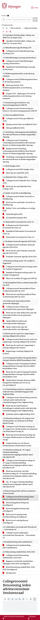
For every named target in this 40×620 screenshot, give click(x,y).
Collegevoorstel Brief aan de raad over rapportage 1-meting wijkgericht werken (20, 340)
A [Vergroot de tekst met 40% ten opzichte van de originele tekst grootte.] (10, 31)
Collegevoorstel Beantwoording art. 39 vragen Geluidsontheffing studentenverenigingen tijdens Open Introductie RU (19, 464)
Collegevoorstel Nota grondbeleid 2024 (18, 119)
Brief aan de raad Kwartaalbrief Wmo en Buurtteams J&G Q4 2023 (19, 295)
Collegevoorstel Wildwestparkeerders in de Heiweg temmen (20, 80)
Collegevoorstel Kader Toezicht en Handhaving (18, 197)
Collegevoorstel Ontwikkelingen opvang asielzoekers (18, 62)
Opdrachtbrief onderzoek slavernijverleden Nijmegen (15, 322)
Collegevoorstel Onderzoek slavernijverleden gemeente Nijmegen (18, 308)
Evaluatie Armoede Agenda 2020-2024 (20, 257)
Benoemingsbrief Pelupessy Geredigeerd (16, 504)
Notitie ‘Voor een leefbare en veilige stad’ (19, 209)
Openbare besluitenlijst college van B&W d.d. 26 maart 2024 (19, 42)
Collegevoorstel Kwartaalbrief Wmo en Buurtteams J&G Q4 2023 (19, 289)
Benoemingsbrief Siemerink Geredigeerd (16, 510)
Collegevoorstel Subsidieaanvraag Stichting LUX (18, 52)
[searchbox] (17, 19)
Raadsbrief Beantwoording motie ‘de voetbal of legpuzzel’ (19, 274)
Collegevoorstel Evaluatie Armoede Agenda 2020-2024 (19, 246)
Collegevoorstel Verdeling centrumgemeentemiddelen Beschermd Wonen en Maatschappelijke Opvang (19, 142)
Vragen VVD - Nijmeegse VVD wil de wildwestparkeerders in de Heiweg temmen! (19, 96)
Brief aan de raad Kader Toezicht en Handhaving (19, 203)
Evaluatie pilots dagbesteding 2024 (19, 414)
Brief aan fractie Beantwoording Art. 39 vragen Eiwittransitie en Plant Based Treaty (19, 437)
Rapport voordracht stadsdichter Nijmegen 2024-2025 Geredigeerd (18, 562)
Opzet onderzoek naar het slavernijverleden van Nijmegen (16, 328)
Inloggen (32, 617)
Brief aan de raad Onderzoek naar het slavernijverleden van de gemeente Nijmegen (19, 315)
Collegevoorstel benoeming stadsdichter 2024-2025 (16, 556)
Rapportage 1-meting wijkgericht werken (18, 352)
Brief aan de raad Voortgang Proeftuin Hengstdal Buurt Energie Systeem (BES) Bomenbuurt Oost (20, 374)
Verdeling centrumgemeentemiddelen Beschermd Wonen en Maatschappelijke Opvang (20, 159)
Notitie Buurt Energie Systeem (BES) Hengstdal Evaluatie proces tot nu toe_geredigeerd (19, 382)
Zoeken (4, 15)
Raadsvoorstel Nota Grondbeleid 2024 (20, 124)
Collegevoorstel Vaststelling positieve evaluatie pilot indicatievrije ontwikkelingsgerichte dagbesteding (20, 399)
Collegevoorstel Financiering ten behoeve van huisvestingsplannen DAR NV (20, 109)
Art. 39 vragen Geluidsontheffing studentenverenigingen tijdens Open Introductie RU (18, 484)
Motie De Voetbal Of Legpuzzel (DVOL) (20, 278)
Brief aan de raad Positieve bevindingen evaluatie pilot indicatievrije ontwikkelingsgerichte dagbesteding (19, 408)
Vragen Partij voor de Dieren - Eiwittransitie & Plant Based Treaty (17, 444)
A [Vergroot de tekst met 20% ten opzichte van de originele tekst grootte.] (6, 31)
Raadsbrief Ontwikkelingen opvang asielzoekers (19, 68)
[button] (35, 19)
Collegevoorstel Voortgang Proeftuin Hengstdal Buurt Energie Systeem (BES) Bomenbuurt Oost (19, 366)
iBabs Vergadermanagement (13, 617)
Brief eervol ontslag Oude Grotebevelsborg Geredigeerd (15, 515)
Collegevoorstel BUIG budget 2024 (18, 169)
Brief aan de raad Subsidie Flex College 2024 (17, 187)
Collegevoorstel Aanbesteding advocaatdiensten (17, 546)
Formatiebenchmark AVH (15, 218)
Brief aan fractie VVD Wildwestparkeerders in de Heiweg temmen (17, 87)
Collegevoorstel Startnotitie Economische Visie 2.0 (16, 226)
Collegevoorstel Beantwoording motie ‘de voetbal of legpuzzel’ (20, 268)
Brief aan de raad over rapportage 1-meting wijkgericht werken (19, 346)
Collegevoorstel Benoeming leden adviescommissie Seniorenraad (18, 498)
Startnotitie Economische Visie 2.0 (18, 237)
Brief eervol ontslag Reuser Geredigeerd (15, 521)
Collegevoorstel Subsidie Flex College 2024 (20, 182)
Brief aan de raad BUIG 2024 (16, 173)
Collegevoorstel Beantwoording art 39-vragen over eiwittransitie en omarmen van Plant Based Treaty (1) (20, 429)
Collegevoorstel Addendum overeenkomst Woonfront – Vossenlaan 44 (19, 535)
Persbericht (9, 573)
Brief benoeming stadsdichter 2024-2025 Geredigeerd (19, 568)
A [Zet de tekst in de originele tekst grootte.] (3, 31)
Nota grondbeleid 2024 (14, 128)
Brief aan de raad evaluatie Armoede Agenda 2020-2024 (19, 252)
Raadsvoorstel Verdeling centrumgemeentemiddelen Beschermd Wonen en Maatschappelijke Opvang (19, 151)
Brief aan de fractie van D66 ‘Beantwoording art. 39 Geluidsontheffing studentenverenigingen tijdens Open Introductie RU (20, 474)
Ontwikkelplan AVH (12, 214)
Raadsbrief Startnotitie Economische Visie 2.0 (19, 232)
